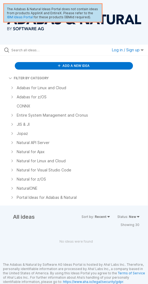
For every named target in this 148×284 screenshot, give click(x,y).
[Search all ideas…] (42, 50)
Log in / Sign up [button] (128, 50)
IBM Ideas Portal (20, 17)
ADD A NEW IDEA (74, 66)
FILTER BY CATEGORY (29, 78)
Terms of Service (131, 273)
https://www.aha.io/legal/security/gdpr (93, 282)
